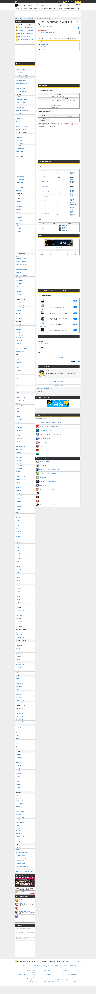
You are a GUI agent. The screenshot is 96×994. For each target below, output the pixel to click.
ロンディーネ (18, 370)
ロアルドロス (18, 602)
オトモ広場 (18, 787)
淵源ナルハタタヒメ (19, 604)
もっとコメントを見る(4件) (58, 357)
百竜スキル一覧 (19, 653)
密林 (16, 746)
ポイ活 (59, 2)
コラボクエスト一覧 (19, 702)
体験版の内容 (18, 324)
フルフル (17, 574)
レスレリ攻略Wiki (47, 974)
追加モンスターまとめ (20, 302)
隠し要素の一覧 (19, 825)
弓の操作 (17, 225)
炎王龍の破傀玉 (62, 230)
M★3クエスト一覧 (19, 713)
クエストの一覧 (19, 678)
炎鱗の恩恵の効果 (44, 44)
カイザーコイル (45, 176)
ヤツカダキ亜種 (19, 438)
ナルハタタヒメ (19, 555)
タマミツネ (18, 536)
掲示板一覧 (18, 847)
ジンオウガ (18, 534)
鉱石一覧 (17, 670)
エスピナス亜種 (19, 465)
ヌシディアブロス (19, 623)
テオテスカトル (19, 544)
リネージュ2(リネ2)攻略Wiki (32, 981)
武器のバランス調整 (19, 121)
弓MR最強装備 (18, 190)
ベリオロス (18, 577)
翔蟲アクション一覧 (19, 800)
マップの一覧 (18, 727)
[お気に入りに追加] (62, 5)
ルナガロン (18, 411)
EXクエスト (18, 288)
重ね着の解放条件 (19, 833)
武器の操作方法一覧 (19, 118)
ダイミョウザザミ (19, 441)
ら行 (67, 254)
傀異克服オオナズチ (19, 471)
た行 (67, 252)
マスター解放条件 (19, 283)
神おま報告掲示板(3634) (20, 863)
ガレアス (17, 386)
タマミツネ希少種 (19, 468)
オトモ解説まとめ (19, 754)
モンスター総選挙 (23, 8)
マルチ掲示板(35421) (20, 860)
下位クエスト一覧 (19, 686)
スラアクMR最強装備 (20, 176)
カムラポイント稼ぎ (19, 332)
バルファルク (18, 566)
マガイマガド (18, 583)
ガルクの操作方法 (19, 770)
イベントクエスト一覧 (20, 691)
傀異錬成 (55, 8)
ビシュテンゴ (18, 569)
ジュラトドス (18, 531)
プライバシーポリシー (36, 961)
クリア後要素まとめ (19, 345)
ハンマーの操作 (19, 206)
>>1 (39, 350)
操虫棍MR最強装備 (19, 182)
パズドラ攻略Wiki (47, 970)
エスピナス (18, 433)
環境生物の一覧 (19, 634)
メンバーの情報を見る (58, 381)
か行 (50, 252)
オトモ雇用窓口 (19, 757)
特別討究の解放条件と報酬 (21, 258)
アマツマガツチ (19, 487)
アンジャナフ (18, 503)
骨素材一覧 (18, 672)
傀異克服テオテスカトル (20, 479)
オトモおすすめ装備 (19, 779)
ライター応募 (77, 961)
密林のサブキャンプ (19, 313)
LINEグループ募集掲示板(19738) (22, 858)
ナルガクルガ (18, 558)
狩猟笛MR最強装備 (19, 151)
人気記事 (20, 24)
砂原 (16, 740)
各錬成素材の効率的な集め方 (21, 269)
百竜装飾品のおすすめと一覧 (21, 126)
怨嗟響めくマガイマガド (20, 446)
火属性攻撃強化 (71, 204)
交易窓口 (17, 781)
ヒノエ (17, 378)
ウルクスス (18, 512)
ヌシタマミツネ (19, 618)
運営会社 (58, 961)
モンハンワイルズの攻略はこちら (22, 75)
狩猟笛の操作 (18, 209)
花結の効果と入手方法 (20, 809)
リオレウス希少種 (19, 460)
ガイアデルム (18, 452)
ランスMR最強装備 (19, 154)
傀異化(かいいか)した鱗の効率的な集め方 (26, 27)
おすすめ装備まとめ (19, 113)
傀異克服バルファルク (20, 484)
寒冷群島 (17, 738)
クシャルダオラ (19, 523)
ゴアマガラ (18, 435)
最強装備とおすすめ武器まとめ (22, 110)
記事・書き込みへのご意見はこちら (58, 385)
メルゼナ (17, 408)
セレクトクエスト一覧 (20, 700)
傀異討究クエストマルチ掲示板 (22, 866)
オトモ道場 (18, 784)
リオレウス (18, 599)
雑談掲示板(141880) (19, 849)
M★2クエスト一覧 (19, 710)
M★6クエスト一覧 (19, 721)
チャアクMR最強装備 (20, 179)
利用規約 (28, 961)
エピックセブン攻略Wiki (31, 979)
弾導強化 (71, 211)
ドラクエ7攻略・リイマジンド (32, 967)
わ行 (75, 254)
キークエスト (18, 841)
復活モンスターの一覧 (20, 400)
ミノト (17, 381)
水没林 (17, 735)
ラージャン (18, 591)
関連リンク (43, 49)
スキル (40, 391)
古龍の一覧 (18, 403)
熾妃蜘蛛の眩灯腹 (63, 225)
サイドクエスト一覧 (19, 697)
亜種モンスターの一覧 (20, 305)
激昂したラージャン (19, 449)
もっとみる (32, 42)
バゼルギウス (18, 564)
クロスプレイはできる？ (20, 88)
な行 (75, 252)
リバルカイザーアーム (45, 213)
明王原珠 (61, 228)
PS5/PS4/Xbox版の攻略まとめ (21, 80)
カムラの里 (18, 730)
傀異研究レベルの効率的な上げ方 (22, 261)
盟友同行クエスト (19, 359)
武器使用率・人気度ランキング (22, 129)
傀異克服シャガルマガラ (20, 490)
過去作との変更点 (19, 795)
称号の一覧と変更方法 (20, 822)
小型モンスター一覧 (19, 632)
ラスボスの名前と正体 (20, 307)
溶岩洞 (17, 743)
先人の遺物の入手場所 (20, 819)
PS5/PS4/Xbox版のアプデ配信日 (22, 83)
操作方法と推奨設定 (19, 335)
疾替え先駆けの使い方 (20, 280)
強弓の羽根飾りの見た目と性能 (24, 36)
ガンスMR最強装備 (19, 156)
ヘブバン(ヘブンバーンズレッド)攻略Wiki (51, 979)
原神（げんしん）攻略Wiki (31, 974)
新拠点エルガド (19, 318)
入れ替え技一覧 (19, 806)
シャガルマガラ (19, 444)
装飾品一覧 (18, 648)
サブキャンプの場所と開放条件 (22, 99)
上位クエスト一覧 (19, 689)
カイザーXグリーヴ (45, 191)
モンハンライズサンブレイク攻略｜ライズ (45, 388)
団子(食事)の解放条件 (20, 811)
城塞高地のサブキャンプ (20, 310)
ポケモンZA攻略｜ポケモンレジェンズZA (34, 965)
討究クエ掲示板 (67, 8)
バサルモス (18, 561)
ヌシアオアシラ (19, 613)
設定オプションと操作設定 (21, 91)
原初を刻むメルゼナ (19, 493)
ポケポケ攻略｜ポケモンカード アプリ (68, 967)
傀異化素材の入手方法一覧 (21, 264)
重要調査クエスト (19, 362)
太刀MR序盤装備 (19, 137)
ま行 (50, 254)
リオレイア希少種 (19, 457)
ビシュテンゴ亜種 (19, 419)
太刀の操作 (18, 198)
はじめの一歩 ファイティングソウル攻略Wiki (70, 981)
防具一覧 (50, 8)
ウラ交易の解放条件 (19, 294)
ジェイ (17, 373)
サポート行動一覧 (19, 765)
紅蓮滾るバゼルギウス (20, 454)
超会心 (71, 181)
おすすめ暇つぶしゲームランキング (25, 921)
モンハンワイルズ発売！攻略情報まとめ (47, 32)
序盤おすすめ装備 (19, 326)
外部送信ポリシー (45, 961)
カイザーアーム (45, 181)
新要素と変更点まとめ (20, 277)
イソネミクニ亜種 (19, 430)
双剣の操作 (18, 204)
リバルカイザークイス (45, 206)
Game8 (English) (65, 961)
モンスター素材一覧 (19, 667)
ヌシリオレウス (19, 621)
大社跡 (17, 732)
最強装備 (30, 8)
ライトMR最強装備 (19, 184)
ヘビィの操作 (18, 231)
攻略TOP (17, 8)
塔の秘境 (17, 316)
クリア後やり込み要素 (20, 839)
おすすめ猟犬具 (19, 773)
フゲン (17, 389)
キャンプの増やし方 (19, 749)
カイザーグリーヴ (45, 173)
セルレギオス (18, 424)
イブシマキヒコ (19, 509)
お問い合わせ (52, 961)
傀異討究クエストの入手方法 (21, 275)
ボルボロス (18, 580)
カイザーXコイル (45, 196)
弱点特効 (71, 207)
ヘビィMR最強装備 (19, 187)
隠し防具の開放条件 (19, 645)
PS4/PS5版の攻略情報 (20, 351)
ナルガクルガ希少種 (19, 463)
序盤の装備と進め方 (19, 96)
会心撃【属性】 (71, 206)
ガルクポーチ (18, 291)
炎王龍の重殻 (62, 227)
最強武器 (35, 8)
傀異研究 (60, 8)
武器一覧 (46, 8)
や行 (58, 254)
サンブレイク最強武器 (20, 107)
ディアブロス (18, 539)
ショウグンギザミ (19, 414)
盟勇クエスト (18, 356)
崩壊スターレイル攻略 (31, 970)
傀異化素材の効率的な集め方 (21, 266)
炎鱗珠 (43, 228)
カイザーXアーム (45, 200)
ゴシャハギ (18, 528)
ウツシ (17, 384)
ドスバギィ (18, 547)
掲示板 (30, 24)
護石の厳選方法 (19, 656)
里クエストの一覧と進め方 (21, 102)
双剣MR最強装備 (19, 145)
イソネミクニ (18, 506)
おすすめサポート (19, 762)
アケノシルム (18, 501)
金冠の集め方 (18, 830)
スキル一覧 (18, 651)
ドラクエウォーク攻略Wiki (31, 972)
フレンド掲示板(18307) (20, 855)
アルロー (17, 375)
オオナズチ (18, 514)
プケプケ (17, 572)
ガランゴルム (18, 416)
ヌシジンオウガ (19, 626)
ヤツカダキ (18, 585)
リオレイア (18, 596)
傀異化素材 (73, 8)
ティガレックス (19, 542)
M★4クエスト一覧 (19, 716)
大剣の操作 (18, 195)
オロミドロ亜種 (19, 427)
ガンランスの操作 (19, 214)
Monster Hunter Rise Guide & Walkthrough (24, 871)
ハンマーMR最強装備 (20, 148)
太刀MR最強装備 (19, 140)
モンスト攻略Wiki (65, 970)
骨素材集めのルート (19, 343)
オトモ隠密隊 (18, 759)
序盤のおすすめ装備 (19, 115)
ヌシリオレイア (19, 615)
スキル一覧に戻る (58, 243)
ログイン (78, 1)
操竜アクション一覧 (19, 803)
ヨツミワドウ (18, 588)
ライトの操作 (18, 228)
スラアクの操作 (19, 217)
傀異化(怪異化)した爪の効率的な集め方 (25, 30)
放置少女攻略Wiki (47, 977)
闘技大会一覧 (18, 694)
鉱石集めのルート (19, 340)
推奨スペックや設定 (19, 86)
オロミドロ (18, 520)
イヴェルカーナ (19, 482)
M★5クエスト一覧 (19, 719)
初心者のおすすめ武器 (20, 817)
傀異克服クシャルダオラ (20, 476)
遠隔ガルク (18, 789)
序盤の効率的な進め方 (20, 814)
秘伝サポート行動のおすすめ (21, 348)
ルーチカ (17, 367)
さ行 (58, 252)
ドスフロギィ (18, 553)
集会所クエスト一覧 (19, 683)
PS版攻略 (78, 8)
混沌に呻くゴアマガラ (20, 474)
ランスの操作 (18, 212)
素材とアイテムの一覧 (20, 664)
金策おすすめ (18, 329)
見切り (71, 176)
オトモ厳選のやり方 (19, 776)
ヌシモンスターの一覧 (20, 610)
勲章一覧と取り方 (19, 828)
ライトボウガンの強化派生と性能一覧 (25, 39)
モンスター (40, 8)
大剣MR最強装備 (19, 134)
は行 (42, 254)
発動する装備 (43, 46)
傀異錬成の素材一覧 (19, 272)
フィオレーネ (18, 365)
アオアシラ (18, 498)
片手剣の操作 (18, 201)
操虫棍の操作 (18, 223)
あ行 (42, 252)
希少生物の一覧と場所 (20, 637)
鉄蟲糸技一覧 (18, 798)
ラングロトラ (18, 594)
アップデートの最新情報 (20, 69)
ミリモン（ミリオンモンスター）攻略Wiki (51, 981)
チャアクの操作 (19, 220)
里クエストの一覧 (19, 681)
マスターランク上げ (19, 286)
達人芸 (71, 173)
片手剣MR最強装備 (19, 143)
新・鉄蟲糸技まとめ (19, 124)
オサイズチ (18, 517)
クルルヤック (18, 525)
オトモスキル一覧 (19, 768)
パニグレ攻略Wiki (65, 979)
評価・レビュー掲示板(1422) (21, 852)
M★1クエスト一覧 (19, 708)
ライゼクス (18, 422)
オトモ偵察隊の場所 (19, 297)
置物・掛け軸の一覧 (19, 337)
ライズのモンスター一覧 (20, 397)
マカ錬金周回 (18, 659)
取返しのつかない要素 (20, 836)
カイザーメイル (45, 186)
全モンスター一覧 (19, 394)
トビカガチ (18, 550)
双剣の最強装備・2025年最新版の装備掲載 (26, 33)
